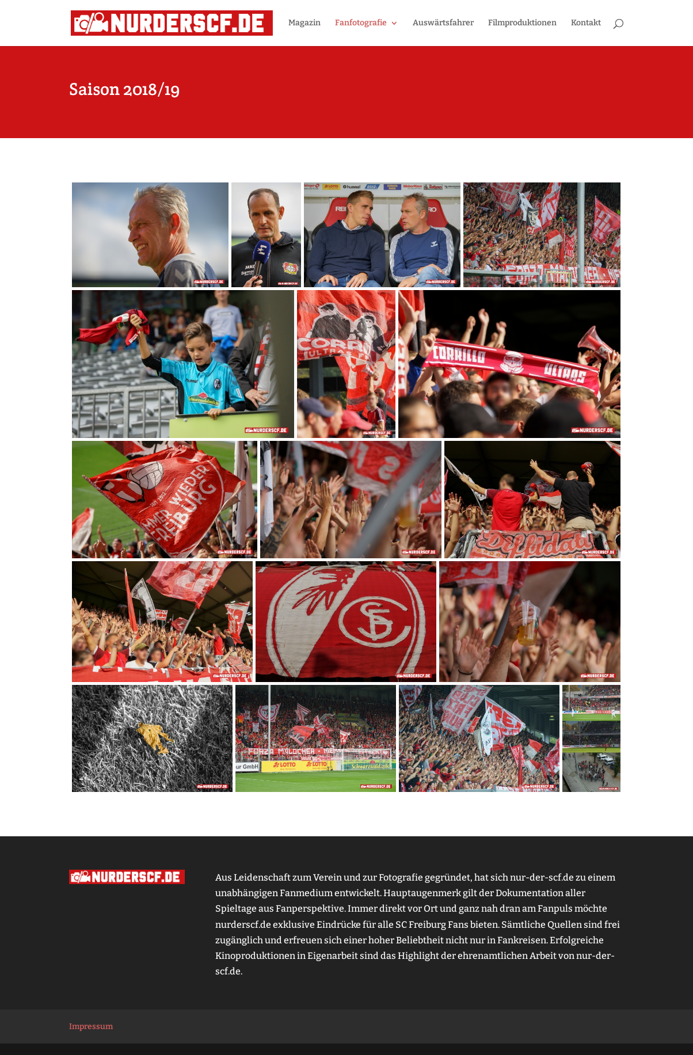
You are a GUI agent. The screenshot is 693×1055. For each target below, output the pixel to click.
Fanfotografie (361, 23)
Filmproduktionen (522, 23)
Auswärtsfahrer (443, 23)
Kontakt (586, 23)
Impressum (91, 1026)
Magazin (304, 23)
